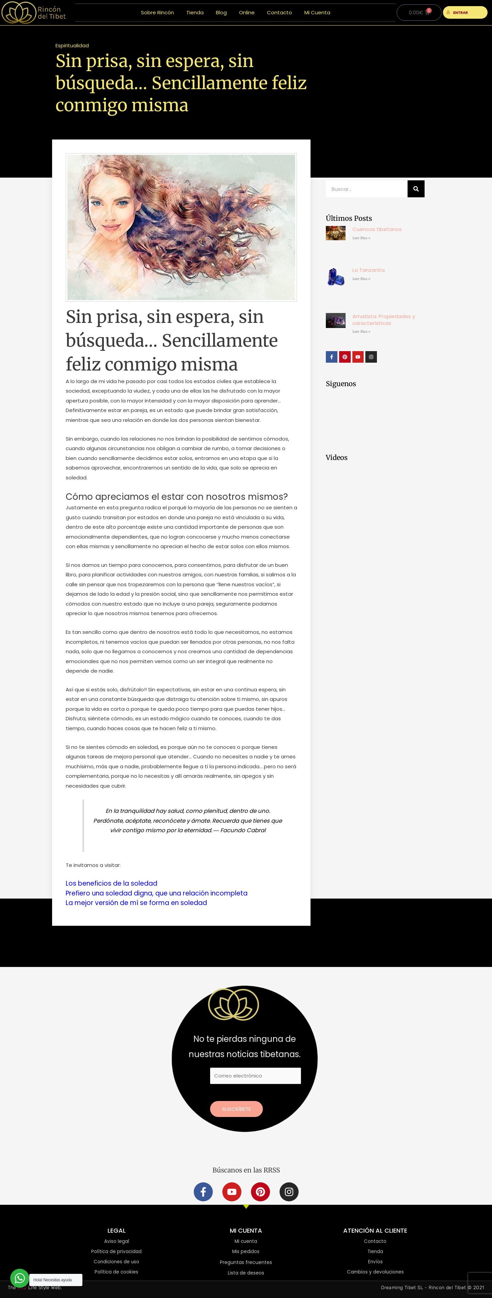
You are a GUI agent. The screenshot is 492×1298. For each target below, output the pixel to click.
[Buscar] (416, 188)
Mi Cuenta (317, 12)
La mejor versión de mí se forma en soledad (142, 902)
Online (247, 12)
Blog (221, 12)
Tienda (195, 12)
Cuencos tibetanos (377, 229)
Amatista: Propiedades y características (383, 320)
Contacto (279, 12)
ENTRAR (457, 12)
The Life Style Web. (35, 1288)
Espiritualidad (72, 45)
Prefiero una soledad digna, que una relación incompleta (164, 893)
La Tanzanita (368, 270)
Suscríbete (236, 1108)
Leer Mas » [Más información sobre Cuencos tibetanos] (361, 238)
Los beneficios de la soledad (114, 883)
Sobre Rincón (157, 12)
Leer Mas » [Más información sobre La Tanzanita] (361, 279)
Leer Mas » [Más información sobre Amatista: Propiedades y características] (361, 331)
